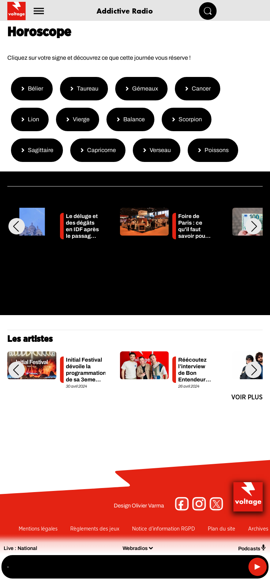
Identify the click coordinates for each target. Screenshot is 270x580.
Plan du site (221, 529)
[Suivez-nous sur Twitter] (216, 504)
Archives (258, 529)
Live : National (20, 548)
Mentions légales (38, 529)
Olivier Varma (148, 506)
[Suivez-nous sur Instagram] (199, 504)
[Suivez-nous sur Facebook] (182, 504)
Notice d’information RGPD (163, 529)
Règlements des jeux (94, 529)
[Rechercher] (208, 11)
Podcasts (252, 547)
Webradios (135, 548)
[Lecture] (257, 567)
